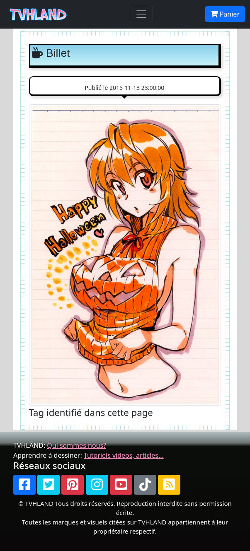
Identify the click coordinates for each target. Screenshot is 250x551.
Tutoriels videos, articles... (124, 455)
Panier (225, 14)
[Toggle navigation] (141, 14)
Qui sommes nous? (76, 445)
